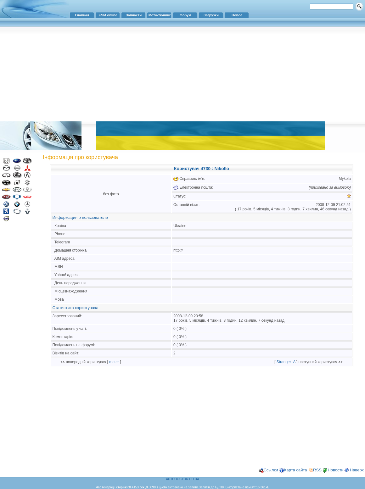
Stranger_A (286, 362)
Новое (237, 15)
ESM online (107, 15)
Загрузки (211, 15)
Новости (335, 470)
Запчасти (134, 15)
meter (114, 362)
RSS (317, 470)
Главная (82, 15)
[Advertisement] (182, 74)
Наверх (357, 470)
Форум (185, 15)
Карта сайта (295, 470)
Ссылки (271, 470)
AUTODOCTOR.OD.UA (182, 479)
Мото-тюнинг (160, 15)
